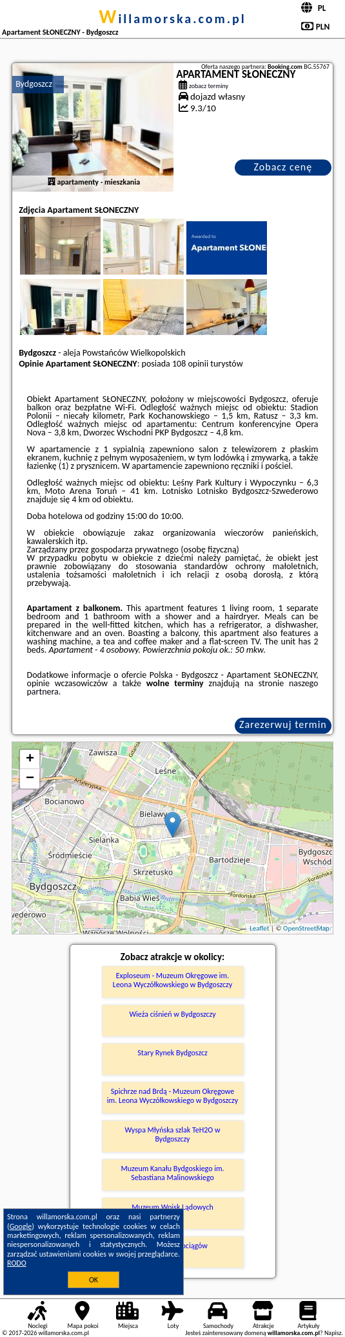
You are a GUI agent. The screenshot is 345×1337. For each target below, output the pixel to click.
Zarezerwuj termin (283, 724)
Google (21, 1226)
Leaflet (259, 928)
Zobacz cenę (283, 167)
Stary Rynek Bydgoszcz (172, 1052)
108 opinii (190, 363)
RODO (16, 1263)
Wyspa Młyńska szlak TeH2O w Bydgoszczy (172, 1134)
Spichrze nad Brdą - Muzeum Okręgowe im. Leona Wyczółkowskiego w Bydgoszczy (172, 1096)
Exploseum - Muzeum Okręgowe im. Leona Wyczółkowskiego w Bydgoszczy (172, 980)
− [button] (30, 778)
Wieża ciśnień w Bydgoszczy (172, 1014)
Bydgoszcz (33, 83)
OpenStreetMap (306, 928)
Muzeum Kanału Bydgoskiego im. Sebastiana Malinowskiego (172, 1173)
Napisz (333, 1333)
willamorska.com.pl (172, 18)
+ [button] (30, 759)
